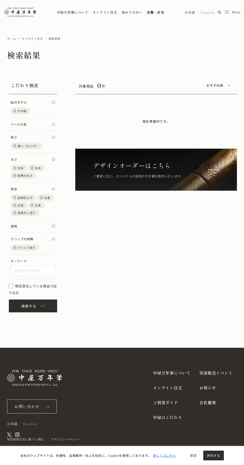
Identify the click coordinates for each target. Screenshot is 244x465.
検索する (33, 306)
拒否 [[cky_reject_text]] (193, 455)
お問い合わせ (26, 406)
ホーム (11, 39)
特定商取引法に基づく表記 (25, 439)
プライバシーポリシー (65, 439)
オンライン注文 (105, 12)
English (208, 12)
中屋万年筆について (72, 12)
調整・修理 (155, 12)
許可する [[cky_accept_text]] (213, 455)
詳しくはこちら (164, 455)
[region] (122, 455)
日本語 (190, 12)
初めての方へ (132, 12)
